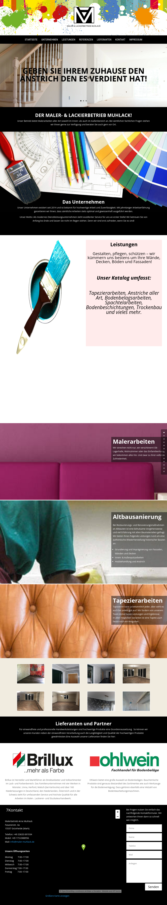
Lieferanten (104, 39)
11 (164, 468)
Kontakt (120, 39)
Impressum (135, 39)
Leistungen (68, 39)
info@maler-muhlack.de (22, 841)
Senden (153, 887)
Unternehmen (49, 39)
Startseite (31, 39)
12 (164, 471)
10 (164, 464)
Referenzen (86, 39)
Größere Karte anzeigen (57, 895)
